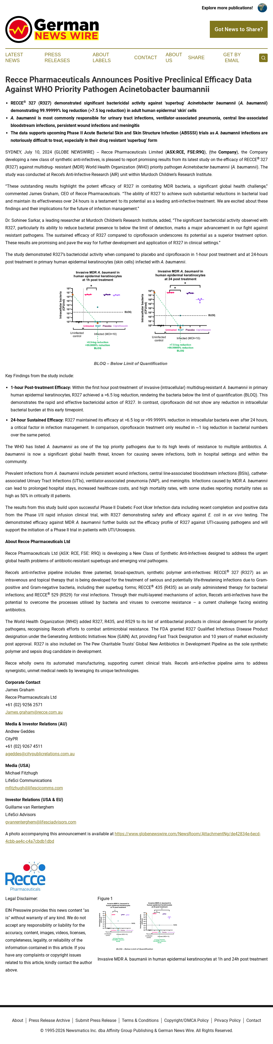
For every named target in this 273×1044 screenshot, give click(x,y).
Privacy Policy (227, 1020)
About (17, 1020)
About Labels (102, 57)
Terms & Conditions (140, 1020)
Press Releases (57, 57)
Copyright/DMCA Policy (186, 1020)
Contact (145, 57)
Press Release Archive (49, 1020)
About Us (174, 57)
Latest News (14, 57)
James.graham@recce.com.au (34, 712)
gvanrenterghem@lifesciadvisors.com (40, 822)
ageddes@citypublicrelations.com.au (40, 753)
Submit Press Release (95, 1020)
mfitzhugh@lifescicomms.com (34, 787)
